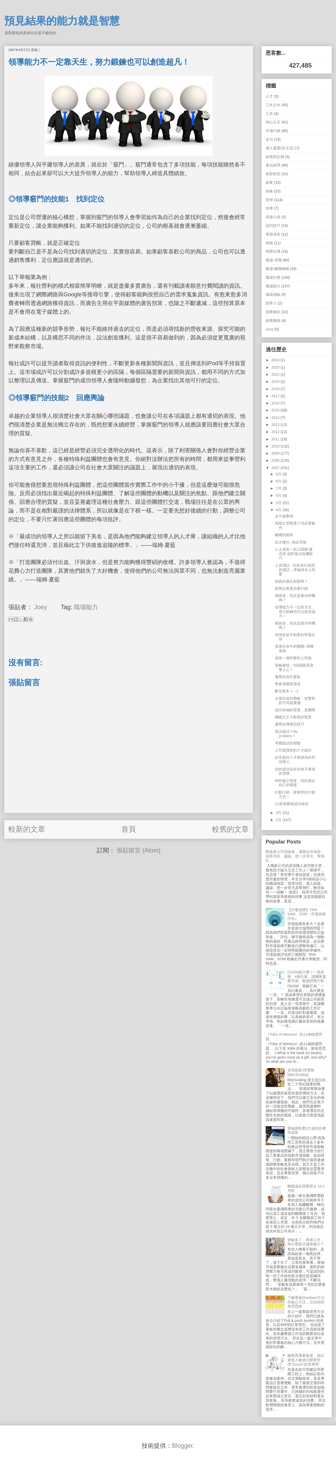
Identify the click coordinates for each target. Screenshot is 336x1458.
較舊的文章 (230, 829)
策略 (269, 191)
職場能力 (86, 607)
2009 (276, 453)
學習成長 (273, 234)
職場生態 (273, 277)
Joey (270, 329)
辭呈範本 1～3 (286, 691)
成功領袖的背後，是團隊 (295, 710)
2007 (276, 468)
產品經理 (273, 165)
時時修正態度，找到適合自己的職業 (295, 783)
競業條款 (273, 312)
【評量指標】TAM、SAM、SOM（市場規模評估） (306, 914)
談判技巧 (273, 225)
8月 (279, 481)
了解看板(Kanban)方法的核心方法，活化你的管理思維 (306, 1302)
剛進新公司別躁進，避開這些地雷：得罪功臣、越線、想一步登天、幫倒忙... (295, 856)
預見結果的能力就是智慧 (62, 21)
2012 (276, 432)
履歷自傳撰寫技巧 (289, 724)
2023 (276, 367)
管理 (269, 200)
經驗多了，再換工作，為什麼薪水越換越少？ (305, 1242)
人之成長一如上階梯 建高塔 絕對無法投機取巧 (294, 553)
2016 (276, 403)
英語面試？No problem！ (286, 733)
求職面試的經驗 (288, 743)
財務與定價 (275, 157)
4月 (279, 510)
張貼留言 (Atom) (138, 850)
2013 (276, 425)
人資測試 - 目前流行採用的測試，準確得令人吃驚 (295, 569)
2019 (276, 381)
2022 (276, 374)
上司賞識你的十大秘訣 (293, 750)
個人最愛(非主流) (280, 148)
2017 (276, 396)
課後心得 (273, 217)
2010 (276, 446)
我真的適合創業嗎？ (291, 581)
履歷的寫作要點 (288, 677)
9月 (279, 474)
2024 (276, 360)
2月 (279, 820)
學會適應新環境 (288, 684)
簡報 (269, 243)
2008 (276, 460)
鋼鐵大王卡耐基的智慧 (293, 717)
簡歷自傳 (273, 251)
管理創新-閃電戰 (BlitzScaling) (300, 1072)
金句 (269, 139)
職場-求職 (274, 260)
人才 (269, 96)
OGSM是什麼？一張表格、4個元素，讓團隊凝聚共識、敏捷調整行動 (306, 976)
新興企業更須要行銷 (291, 588)
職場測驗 (273, 294)
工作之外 (273, 105)
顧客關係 (273, 320)
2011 (276, 439)
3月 (279, 813)
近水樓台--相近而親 (291, 542)
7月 (279, 488)
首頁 (128, 829)
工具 (269, 113)
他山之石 (273, 122)
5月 (279, 503)
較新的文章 (26, 829)
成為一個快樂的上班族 (293, 658)
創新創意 (273, 174)
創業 (269, 182)
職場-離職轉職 (277, 269)
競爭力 (271, 303)
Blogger (182, 1445)
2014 (276, 417)
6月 (279, 495)
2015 (276, 410)
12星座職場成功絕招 (291, 804)
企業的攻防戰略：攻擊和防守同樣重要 (295, 700)
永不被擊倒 (284, 516)
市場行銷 (273, 131)
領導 (269, 208)
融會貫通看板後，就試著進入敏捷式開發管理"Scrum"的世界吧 (305, 1359)
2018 (276, 389)
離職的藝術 (284, 535)
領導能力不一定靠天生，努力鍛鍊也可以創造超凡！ (295, 611)
